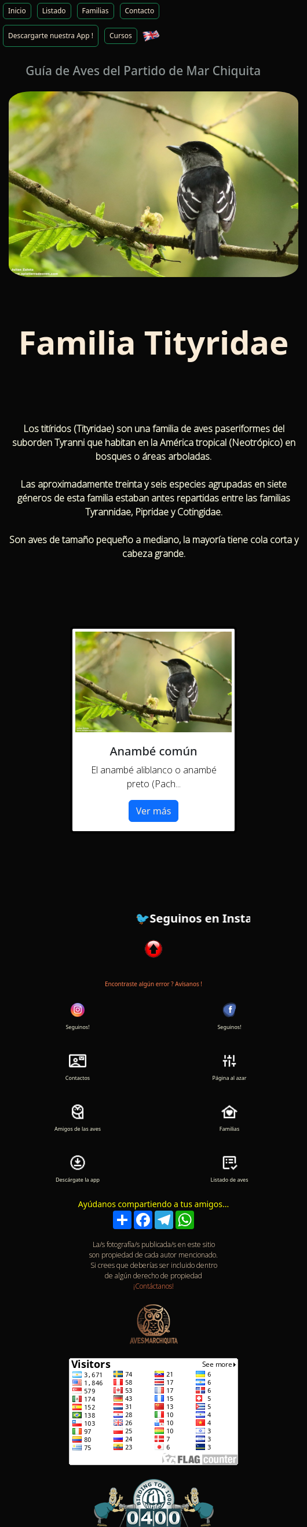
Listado (54, 11)
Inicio (17, 11)
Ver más (153, 811)
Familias (95, 11)
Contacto (140, 11)
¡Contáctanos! (153, 1286)
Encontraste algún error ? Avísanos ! (153, 984)
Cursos (120, 35)
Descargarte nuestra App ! (50, 35)
